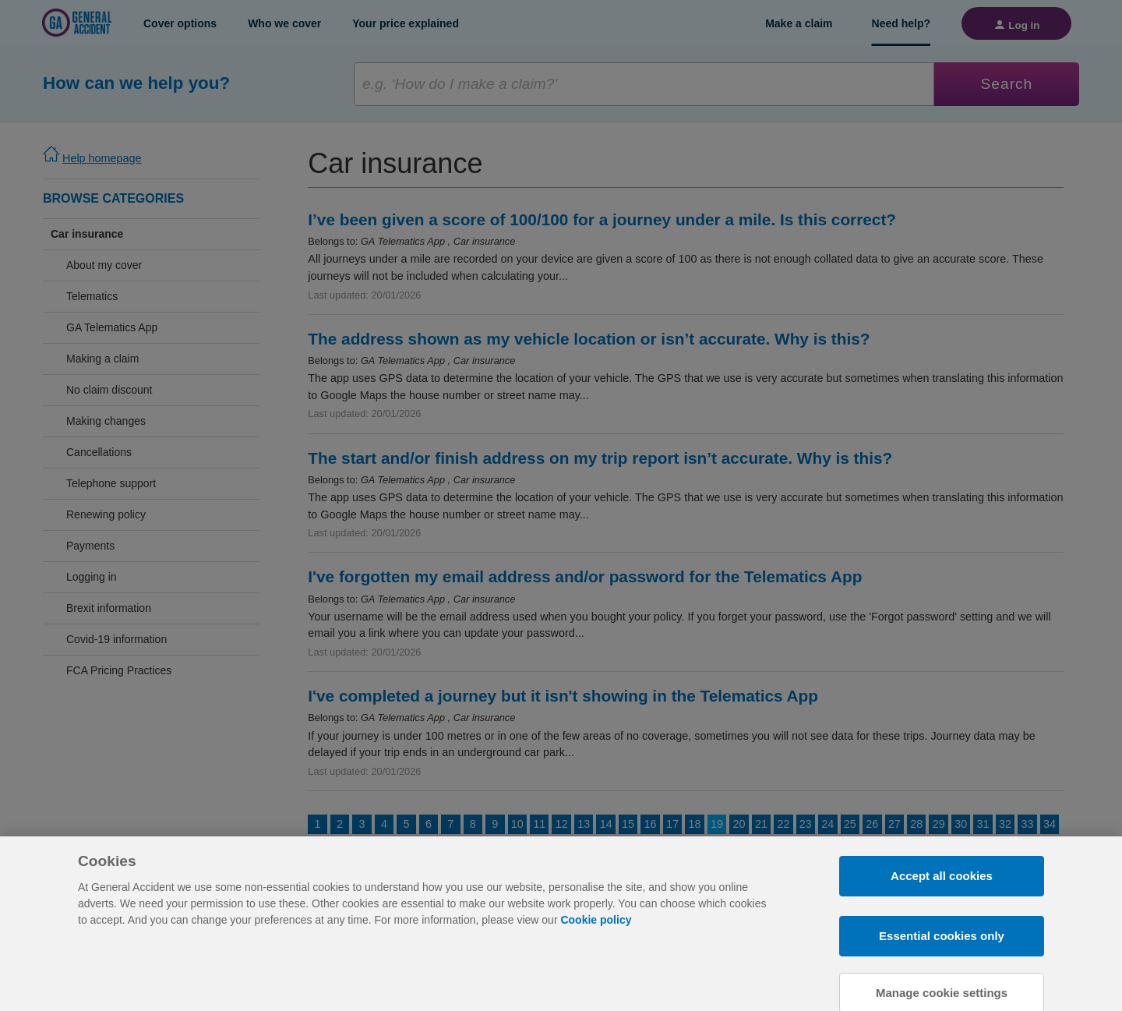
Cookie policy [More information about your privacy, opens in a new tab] (595, 974)
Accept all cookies (942, 930)
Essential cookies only (941, 990)
